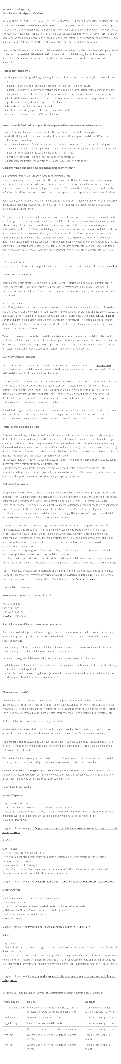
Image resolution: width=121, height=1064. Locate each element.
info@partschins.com (83, 579)
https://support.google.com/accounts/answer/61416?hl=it (59, 927)
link (115, 266)
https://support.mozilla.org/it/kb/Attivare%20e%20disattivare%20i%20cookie (71, 881)
